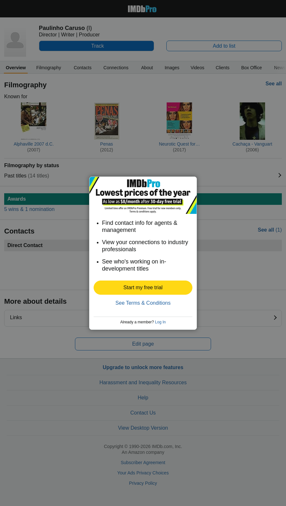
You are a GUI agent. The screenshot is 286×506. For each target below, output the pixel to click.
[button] (143, 287)
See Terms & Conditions (143, 303)
